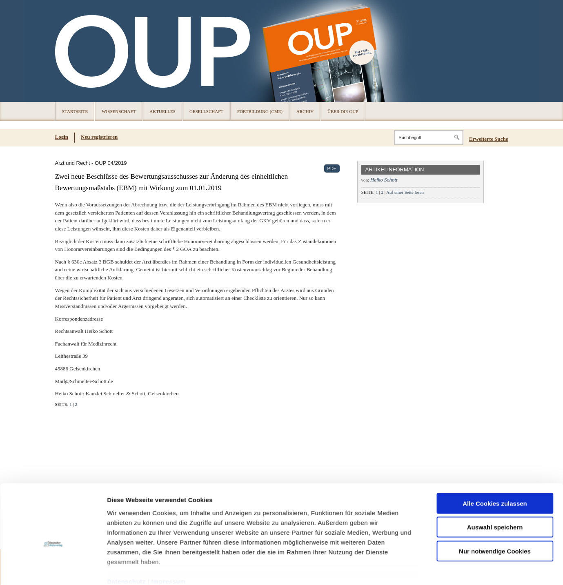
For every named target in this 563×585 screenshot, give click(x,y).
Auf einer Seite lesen (405, 192)
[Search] (428, 137)
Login (62, 137)
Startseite (75, 111)
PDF (331, 168)
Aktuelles (162, 111)
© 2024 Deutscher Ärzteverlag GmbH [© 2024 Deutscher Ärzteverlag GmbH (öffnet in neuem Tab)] (470, 571)
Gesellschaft (206, 111)
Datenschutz (126, 351)
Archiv (305, 111)
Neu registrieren (99, 137)
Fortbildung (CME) (260, 111)
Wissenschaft (119, 111)
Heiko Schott (384, 180)
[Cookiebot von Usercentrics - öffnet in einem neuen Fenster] (53, 383)
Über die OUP (342, 111)
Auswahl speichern (495, 296)
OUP (65, 51)
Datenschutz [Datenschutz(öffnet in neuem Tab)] (150, 570)
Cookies (123, 570)
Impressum (168, 351)
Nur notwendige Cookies (495, 320)
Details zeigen (434, 382)
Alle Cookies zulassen (495, 273)
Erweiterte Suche (488, 139)
